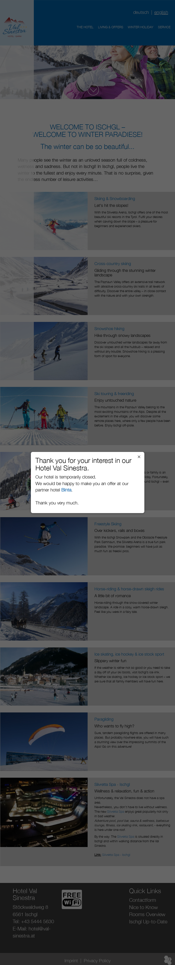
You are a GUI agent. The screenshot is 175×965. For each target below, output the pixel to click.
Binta (66, 489)
